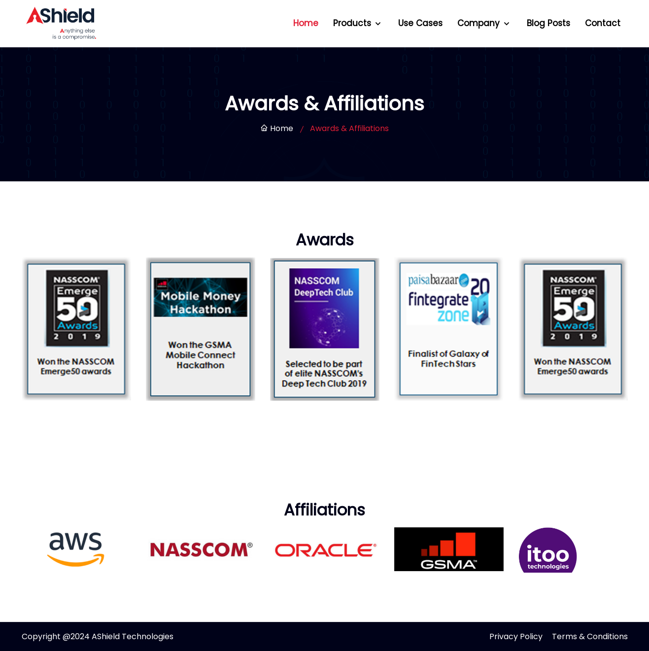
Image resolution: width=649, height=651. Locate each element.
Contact (602, 23)
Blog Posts (548, 23)
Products (353, 23)
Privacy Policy (516, 636)
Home (305, 23)
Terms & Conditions (590, 636)
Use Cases (420, 23)
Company (479, 23)
